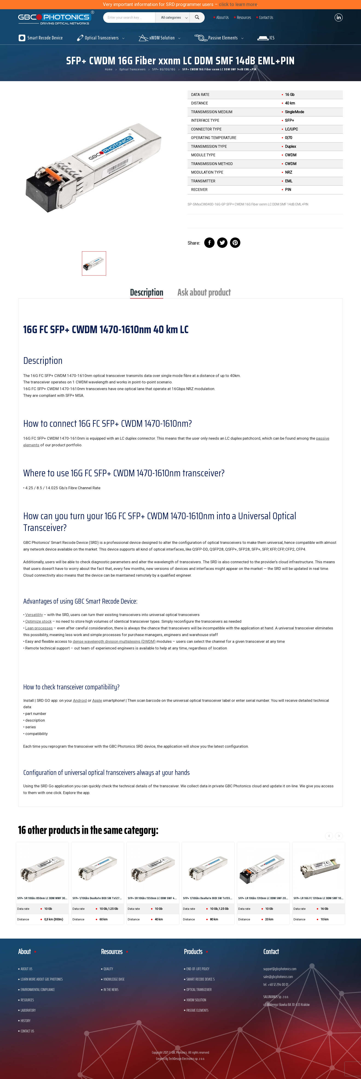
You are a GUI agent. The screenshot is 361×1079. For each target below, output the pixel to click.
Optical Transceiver (199, 990)
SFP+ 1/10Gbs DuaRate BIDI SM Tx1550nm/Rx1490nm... (208, 898)
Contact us (27, 1031)
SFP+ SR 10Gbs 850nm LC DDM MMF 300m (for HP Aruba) (42, 898)
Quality (108, 969)
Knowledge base (114, 979)
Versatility (34, 614)
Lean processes (39, 628)
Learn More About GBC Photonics (42, 979)
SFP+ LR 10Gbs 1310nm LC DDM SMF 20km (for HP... (263, 898)
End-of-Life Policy (197, 969)
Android (80, 700)
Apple (97, 700)
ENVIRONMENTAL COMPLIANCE (38, 990)
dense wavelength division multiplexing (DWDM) (114, 641)
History (25, 1021)
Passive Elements (197, 1010)
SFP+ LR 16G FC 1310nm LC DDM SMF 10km (319, 898)
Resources (27, 1000)
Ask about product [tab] (204, 293)
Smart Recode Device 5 (200, 979)
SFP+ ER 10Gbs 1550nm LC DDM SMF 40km (153, 898)
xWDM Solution (196, 1000)
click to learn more (238, 4)
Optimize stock (38, 621)
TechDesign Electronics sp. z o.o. (187, 1058)
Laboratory (28, 1010)
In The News (111, 990)
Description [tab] (146, 293)
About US (26, 969)
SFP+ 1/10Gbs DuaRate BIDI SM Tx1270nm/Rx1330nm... (98, 898)
